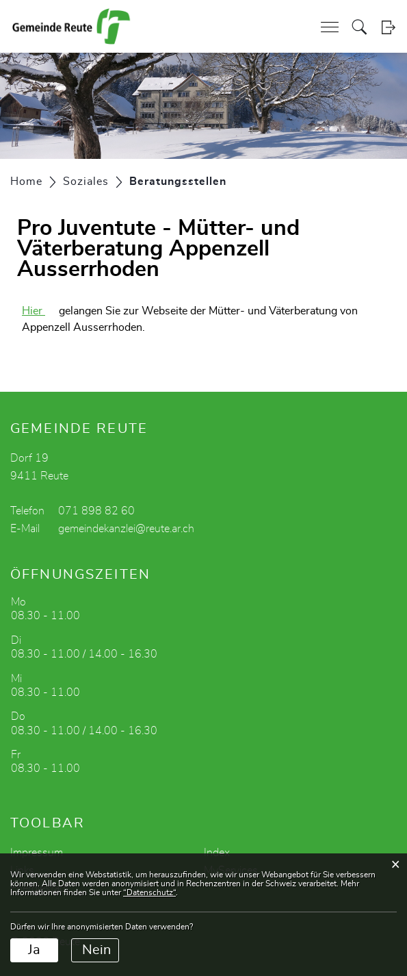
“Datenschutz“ (149, 892)
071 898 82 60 (96, 510)
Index (217, 852)
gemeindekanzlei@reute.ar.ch (126, 528)
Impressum (36, 852)
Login (388, 27)
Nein (96, 950)
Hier (40, 310)
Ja (34, 950)
